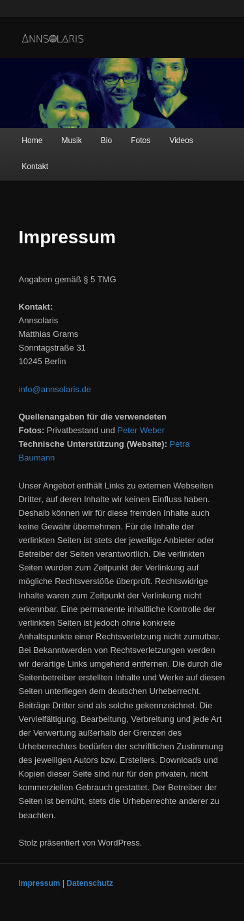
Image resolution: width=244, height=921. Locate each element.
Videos (181, 140)
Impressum (40, 883)
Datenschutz (89, 883)
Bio (106, 140)
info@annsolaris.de (55, 389)
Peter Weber (141, 430)
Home (31, 140)
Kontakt (34, 166)
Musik (71, 140)
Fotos (140, 140)
